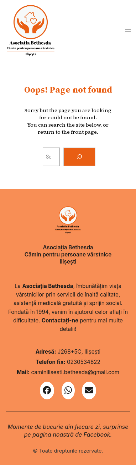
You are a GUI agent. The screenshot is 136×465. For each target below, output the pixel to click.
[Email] (89, 390)
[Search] (79, 157)
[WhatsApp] (68, 390)
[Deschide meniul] (128, 30)
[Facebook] (47, 390)
